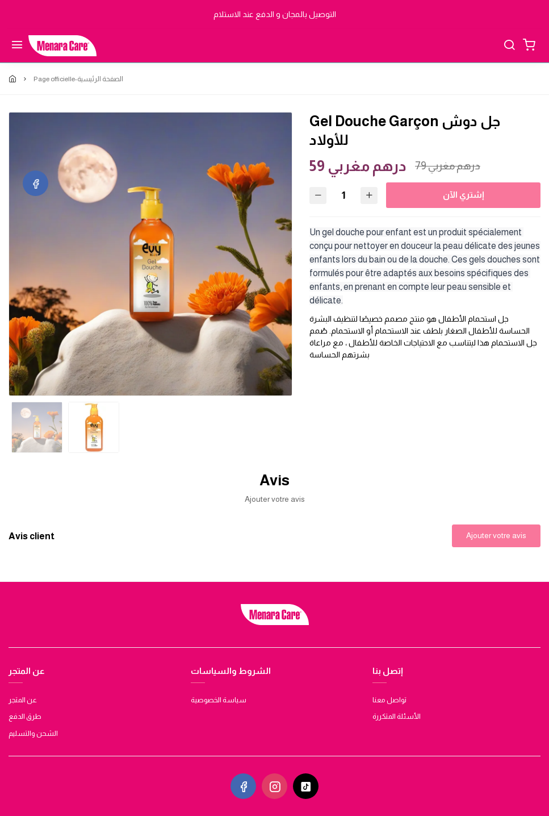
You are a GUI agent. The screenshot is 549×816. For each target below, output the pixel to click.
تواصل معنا (389, 700)
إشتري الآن (463, 194)
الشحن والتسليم (33, 733)
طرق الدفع (25, 716)
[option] (150, 254)
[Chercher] (509, 46)
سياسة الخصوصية (218, 700)
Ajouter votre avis (496, 535)
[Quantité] (343, 195)
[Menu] (17, 46)
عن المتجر (23, 700)
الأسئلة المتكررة (396, 716)
